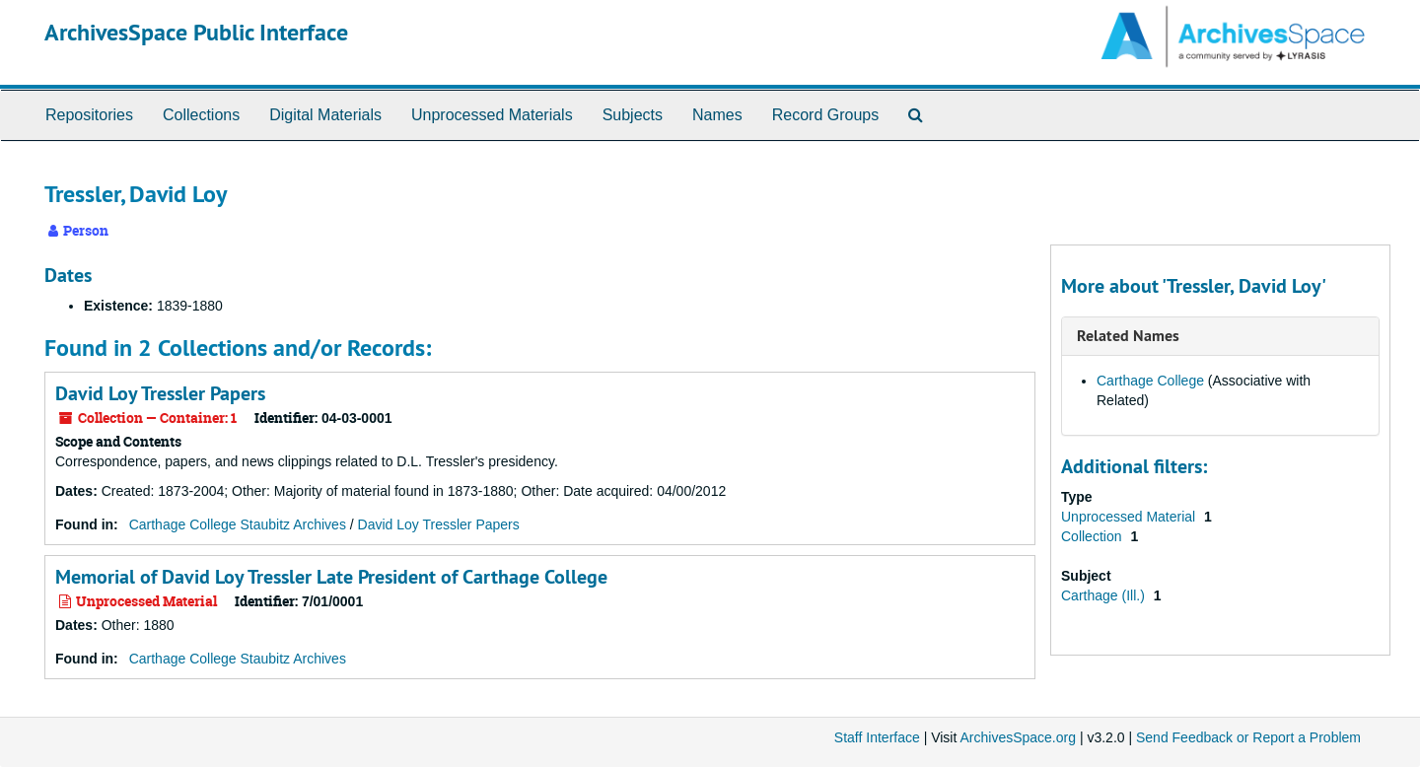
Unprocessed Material (1130, 516)
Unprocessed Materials (492, 114)
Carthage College (1150, 380)
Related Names (1128, 335)
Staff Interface (877, 737)
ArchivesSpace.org (1017, 737)
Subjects (633, 114)
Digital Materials (325, 114)
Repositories (89, 114)
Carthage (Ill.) (1105, 595)
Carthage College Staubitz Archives (237, 524)
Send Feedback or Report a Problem (1248, 737)
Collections (201, 114)
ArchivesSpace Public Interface (196, 32)
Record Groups (826, 114)
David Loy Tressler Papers (160, 393)
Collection (1093, 536)
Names (717, 114)
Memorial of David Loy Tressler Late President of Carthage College (331, 577)
